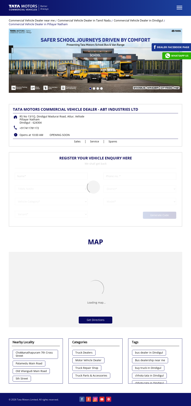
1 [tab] (90, 88)
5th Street (22, 378)
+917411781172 (29, 128)
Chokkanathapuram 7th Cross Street (34, 354)
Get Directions (95, 320)
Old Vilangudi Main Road (31, 371)
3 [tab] (97, 88)
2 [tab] (94, 88)
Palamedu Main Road (29, 363)
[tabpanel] (95, 61)
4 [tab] (101, 88)
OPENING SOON (60, 135)
